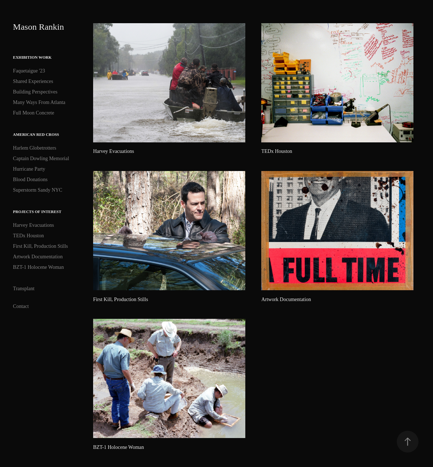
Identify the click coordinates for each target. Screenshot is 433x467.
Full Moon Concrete (33, 113)
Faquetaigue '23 (29, 71)
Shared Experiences (33, 81)
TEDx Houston (28, 235)
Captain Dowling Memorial (41, 158)
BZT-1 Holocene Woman (38, 267)
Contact (21, 306)
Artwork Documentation (38, 256)
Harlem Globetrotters (34, 148)
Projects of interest (37, 211)
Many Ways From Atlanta (39, 102)
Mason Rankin (38, 27)
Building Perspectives (35, 92)
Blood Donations (30, 179)
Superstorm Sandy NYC (37, 190)
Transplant (23, 288)
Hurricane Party (29, 169)
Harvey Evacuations (33, 225)
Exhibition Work (32, 57)
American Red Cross (36, 134)
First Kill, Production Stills (40, 246)
